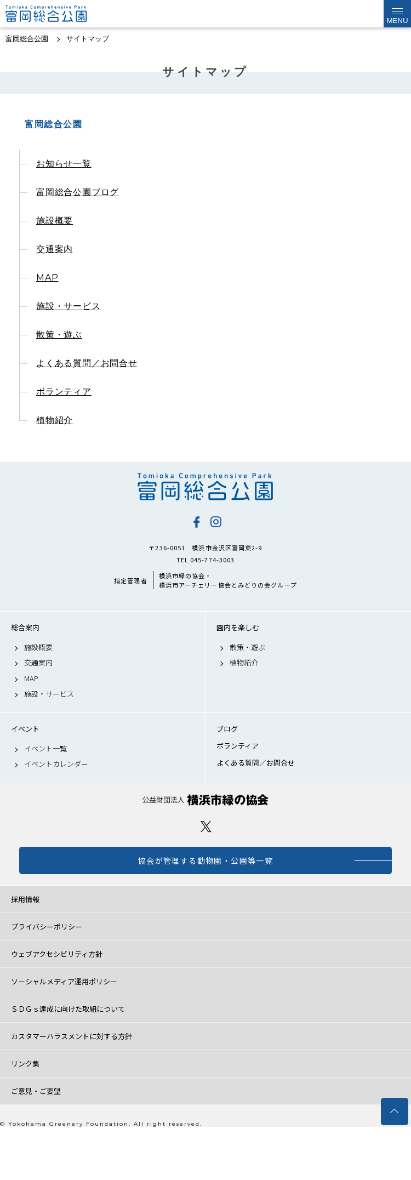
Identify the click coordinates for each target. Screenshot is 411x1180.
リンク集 (25, 1063)
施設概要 (54, 220)
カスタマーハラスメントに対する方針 (71, 1036)
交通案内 (54, 249)
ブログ (227, 729)
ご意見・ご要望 (36, 1091)
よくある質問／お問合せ (87, 363)
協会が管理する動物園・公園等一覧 (205, 860)
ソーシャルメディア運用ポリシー (64, 981)
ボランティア (64, 391)
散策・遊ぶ (59, 334)
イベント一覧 (45, 749)
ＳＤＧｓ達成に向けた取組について (68, 1009)
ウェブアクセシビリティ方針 (56, 954)
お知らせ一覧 (64, 163)
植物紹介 (54, 420)
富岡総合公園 (54, 124)
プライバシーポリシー (46, 926)
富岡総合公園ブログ (77, 192)
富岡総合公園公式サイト (60, 13)
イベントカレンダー (56, 764)
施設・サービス (68, 306)
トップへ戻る (394, 1111)
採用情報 (25, 899)
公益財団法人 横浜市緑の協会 (205, 800)
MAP (47, 277)
